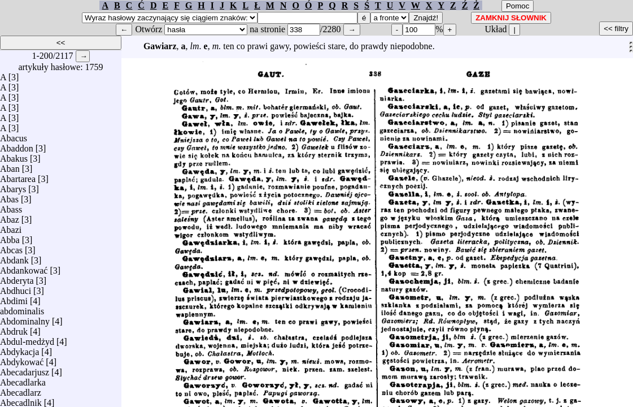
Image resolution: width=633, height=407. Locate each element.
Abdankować (23, 267)
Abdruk (14, 329)
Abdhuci (15, 288)
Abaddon (16, 145)
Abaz (9, 217)
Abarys (13, 186)
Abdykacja (19, 349)
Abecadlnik (21, 400)
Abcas (11, 247)
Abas (9, 196)
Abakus (14, 156)
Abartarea (18, 176)
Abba (10, 237)
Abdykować (21, 359)
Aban (10, 166)
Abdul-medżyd (27, 339)
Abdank (14, 257)
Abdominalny (25, 318)
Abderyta (17, 278)
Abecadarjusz (24, 369)
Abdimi (14, 298)
